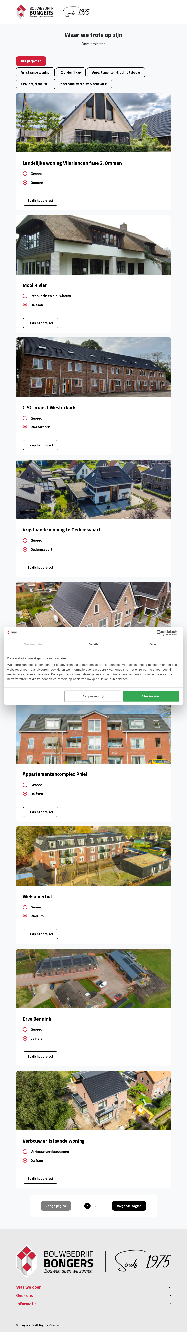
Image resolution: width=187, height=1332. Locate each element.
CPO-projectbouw (34, 83)
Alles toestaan (151, 696)
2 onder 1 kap (71, 72)
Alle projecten (31, 60)
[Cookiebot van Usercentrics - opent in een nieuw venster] (162, 633)
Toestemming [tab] (34, 644)
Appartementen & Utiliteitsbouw (116, 72)
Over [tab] (153, 644)
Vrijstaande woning (35, 72)
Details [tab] (94, 644)
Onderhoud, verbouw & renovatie (82, 83)
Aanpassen (93, 696)
